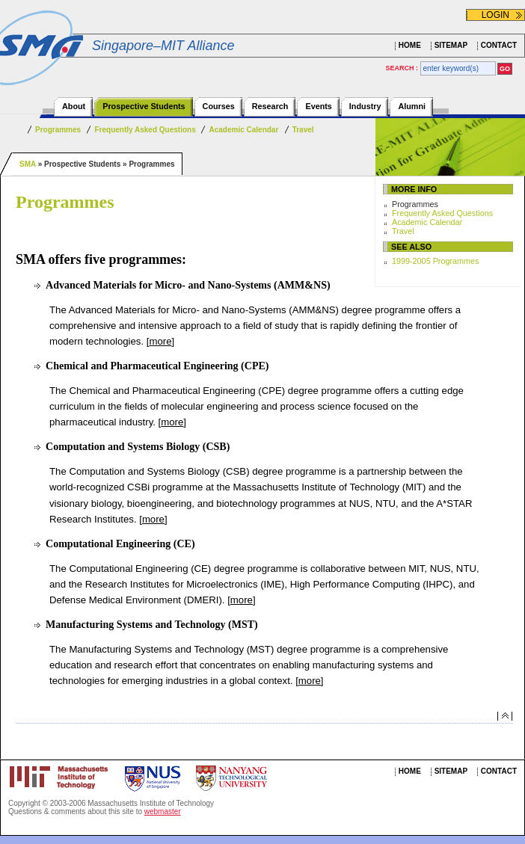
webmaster (162, 811)
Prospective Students (143, 106)
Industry (365, 106)
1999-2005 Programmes (435, 260)
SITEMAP (451, 45)
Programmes (58, 130)
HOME (410, 45)
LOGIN (495, 15)
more (160, 341)
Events (318, 106)
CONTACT (499, 45)
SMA (27, 164)
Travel (303, 130)
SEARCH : (403, 68)
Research (270, 106)
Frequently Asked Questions (145, 130)
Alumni (412, 106)
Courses (219, 106)
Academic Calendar (243, 130)
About (73, 106)
